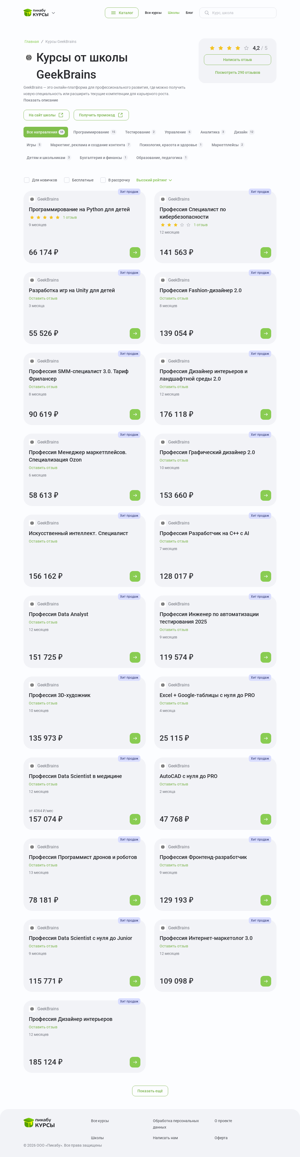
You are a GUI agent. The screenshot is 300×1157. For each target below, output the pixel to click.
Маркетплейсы (228, 145)
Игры (34, 145)
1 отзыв (70, 217)
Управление (178, 132)
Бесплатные (82, 180)
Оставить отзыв (43, 298)
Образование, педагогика (162, 157)
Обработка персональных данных (176, 1124)
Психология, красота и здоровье (171, 145)
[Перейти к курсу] (135, 252)
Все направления (46, 132)
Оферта (221, 1138)
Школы (173, 13)
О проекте (223, 1121)
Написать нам (165, 1138)
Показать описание (40, 100)
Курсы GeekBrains (60, 41)
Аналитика (213, 132)
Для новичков (44, 180)
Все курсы (153, 13)
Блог (189, 13)
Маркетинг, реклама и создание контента (90, 145)
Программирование (95, 132)
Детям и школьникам (49, 157)
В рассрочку (119, 180)
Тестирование (140, 132)
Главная (32, 41)
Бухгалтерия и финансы (104, 157)
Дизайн (244, 132)
